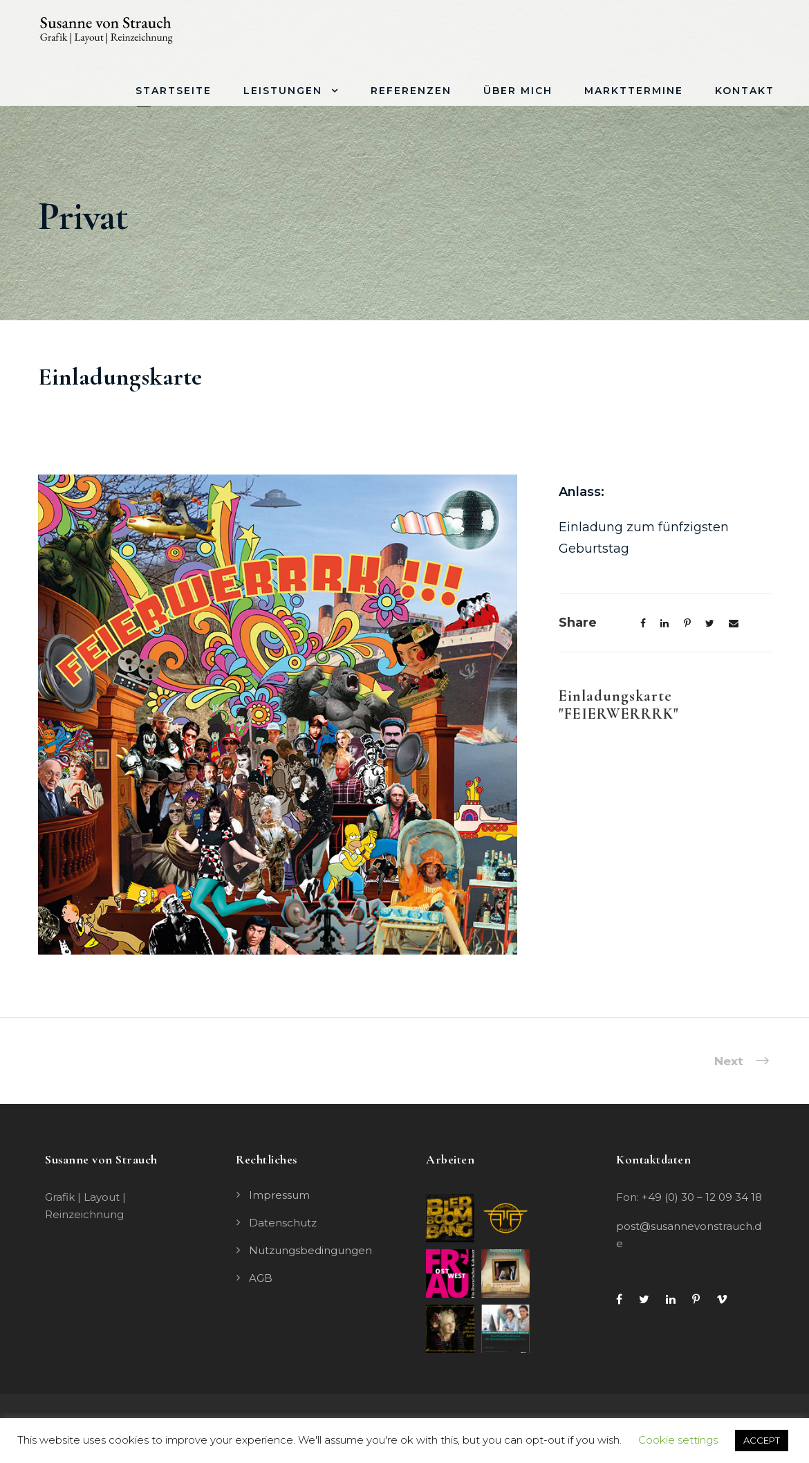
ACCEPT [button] (761, 1440)
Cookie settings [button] (678, 1439)
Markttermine (633, 90)
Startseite (174, 90)
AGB (260, 1278)
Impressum (279, 1195)
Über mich (517, 90)
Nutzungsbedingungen (310, 1250)
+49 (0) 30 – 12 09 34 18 (702, 1197)
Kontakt (744, 90)
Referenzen (411, 90)
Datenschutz (283, 1222)
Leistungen (282, 90)
